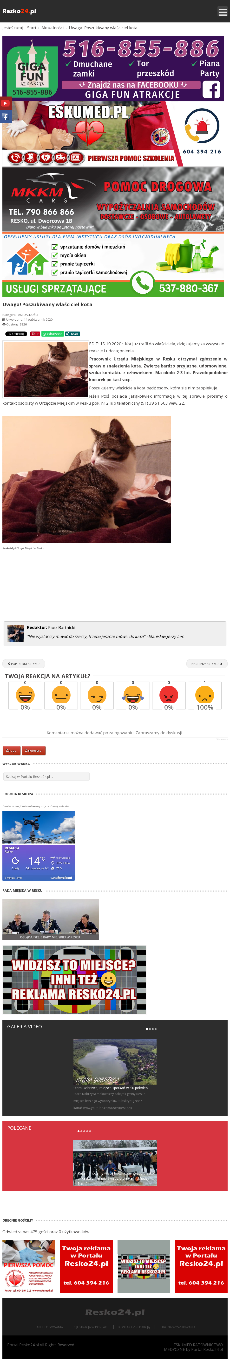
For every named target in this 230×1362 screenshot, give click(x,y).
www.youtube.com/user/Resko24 (107, 1110)
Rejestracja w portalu (91, 1330)
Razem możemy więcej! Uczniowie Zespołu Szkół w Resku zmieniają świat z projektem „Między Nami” (116, 1181)
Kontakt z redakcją (134, 1330)
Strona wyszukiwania (177, 1330)
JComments (222, 742)
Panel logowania (49, 1330)
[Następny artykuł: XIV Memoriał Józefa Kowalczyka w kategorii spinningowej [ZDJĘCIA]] (207, 666)
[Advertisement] (115, 589)
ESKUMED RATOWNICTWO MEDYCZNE (193, 1350)
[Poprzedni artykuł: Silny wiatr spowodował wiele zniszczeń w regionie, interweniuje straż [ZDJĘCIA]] (23, 666)
